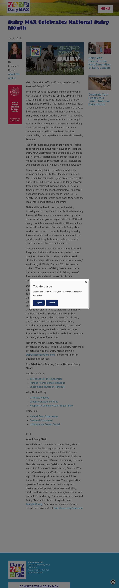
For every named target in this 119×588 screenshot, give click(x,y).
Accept (52, 303)
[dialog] (59, 294)
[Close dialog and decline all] (86, 282)
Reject (39, 303)
